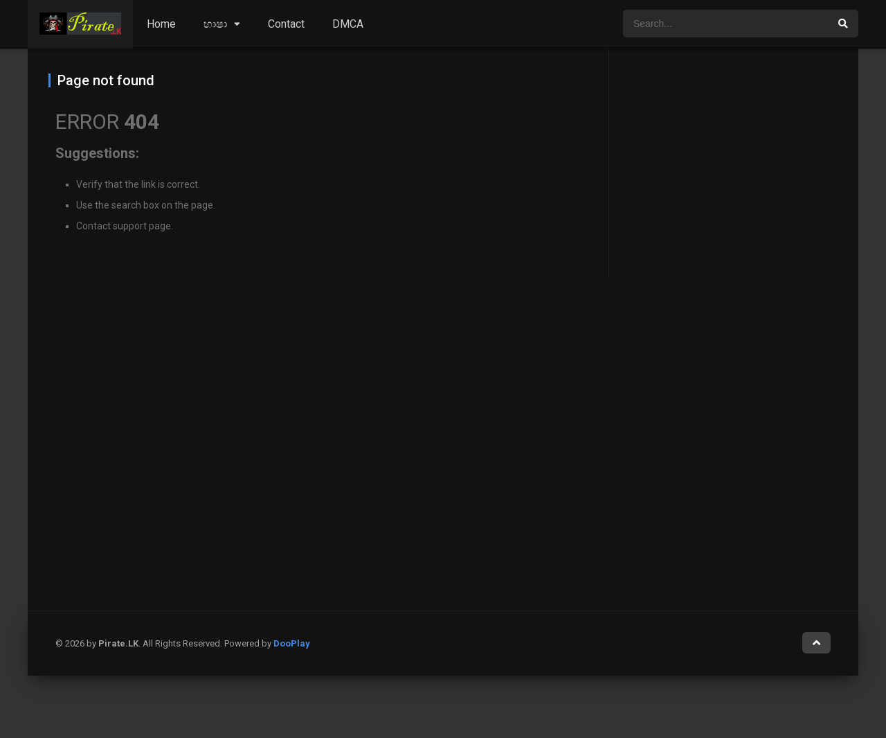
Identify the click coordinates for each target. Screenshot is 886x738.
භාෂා (215, 23)
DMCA (347, 23)
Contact (286, 23)
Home (161, 23)
